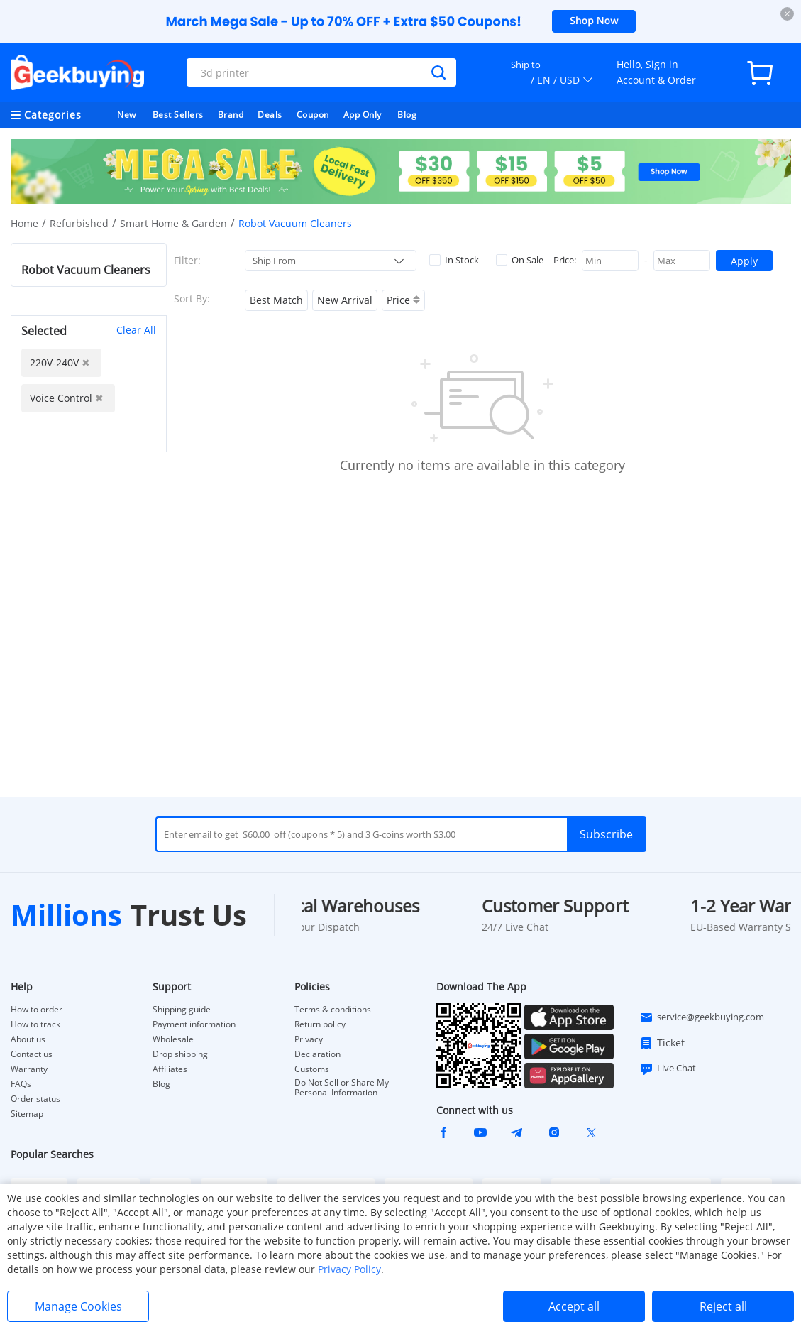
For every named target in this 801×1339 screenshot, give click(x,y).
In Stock (454, 259)
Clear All (136, 330)
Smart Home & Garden (173, 223)
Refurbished (79, 223)
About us (28, 1039)
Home (24, 223)
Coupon (313, 115)
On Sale (519, 259)
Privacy (308, 1039)
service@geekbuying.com (701, 1017)
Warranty (29, 1069)
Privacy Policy (349, 1269)
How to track (35, 1024)
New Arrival (344, 300)
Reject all (723, 1306)
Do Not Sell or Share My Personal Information (341, 1088)
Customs (311, 1069)
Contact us (32, 1054)
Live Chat (667, 1068)
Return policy (320, 1024)
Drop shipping (180, 1054)
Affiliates (170, 1069)
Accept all (574, 1306)
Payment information (194, 1024)
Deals (270, 115)
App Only (362, 115)
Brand (231, 115)
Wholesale (173, 1039)
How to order (36, 1010)
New (126, 115)
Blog (406, 115)
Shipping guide (182, 1010)
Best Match (276, 300)
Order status (35, 1099)
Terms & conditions (332, 1010)
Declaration (317, 1054)
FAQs (21, 1084)
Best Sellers (178, 115)
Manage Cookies (78, 1306)
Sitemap (27, 1114)
